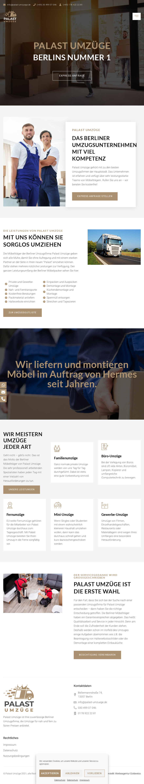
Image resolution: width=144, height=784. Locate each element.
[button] (72, 76)
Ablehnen (72, 773)
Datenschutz (59, 780)
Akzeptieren (50, 773)
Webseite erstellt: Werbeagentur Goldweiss (119, 775)
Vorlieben (94, 773)
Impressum (85, 780)
